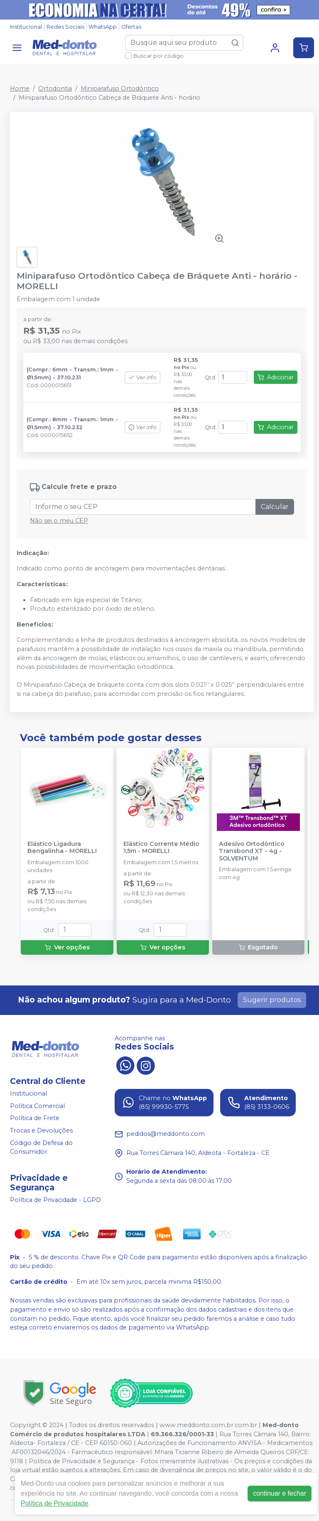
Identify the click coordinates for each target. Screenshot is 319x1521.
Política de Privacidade (54, 1503)
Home (19, 88)
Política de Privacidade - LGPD (55, 1200)
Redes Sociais (65, 27)
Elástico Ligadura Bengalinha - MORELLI (62, 847)
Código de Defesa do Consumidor (41, 1147)
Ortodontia (55, 88)
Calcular (275, 507)
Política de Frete (34, 1118)
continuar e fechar (279, 1493)
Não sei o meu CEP (59, 520)
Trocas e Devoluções (41, 1130)
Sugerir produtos (272, 1000)
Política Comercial (37, 1106)
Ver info (142, 377)
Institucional (26, 27)
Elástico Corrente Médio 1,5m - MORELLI (161, 847)
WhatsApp (102, 27)
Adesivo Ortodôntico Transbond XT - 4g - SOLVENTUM (252, 851)
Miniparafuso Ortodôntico (120, 88)
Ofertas (131, 27)
